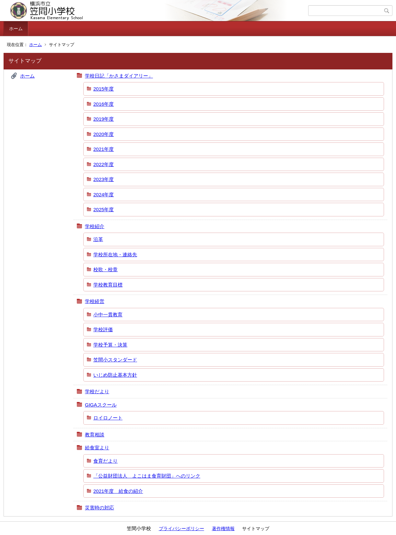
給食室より (97, 447)
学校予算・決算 (110, 344)
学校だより (97, 391)
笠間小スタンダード (115, 359)
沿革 (98, 239)
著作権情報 (223, 528)
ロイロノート (107, 417)
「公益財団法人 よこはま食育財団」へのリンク (146, 476)
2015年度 (103, 88)
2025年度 (103, 209)
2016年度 (103, 104)
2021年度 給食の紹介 (118, 491)
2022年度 (103, 164)
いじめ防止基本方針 (115, 375)
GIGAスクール (101, 404)
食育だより (105, 461)
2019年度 (103, 119)
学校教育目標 (107, 284)
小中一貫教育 (107, 314)
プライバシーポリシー (181, 528)
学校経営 (94, 301)
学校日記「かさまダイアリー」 (119, 76)
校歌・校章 (105, 269)
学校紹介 (94, 226)
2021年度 (103, 149)
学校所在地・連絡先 (115, 254)
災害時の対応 (99, 507)
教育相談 (94, 434)
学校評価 (103, 329)
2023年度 (103, 179)
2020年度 (103, 134)
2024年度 (103, 194)
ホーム (16, 28)
